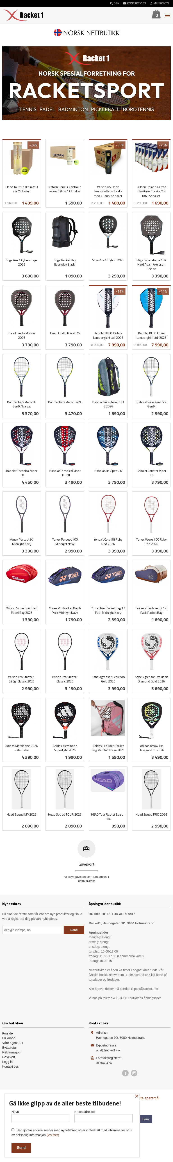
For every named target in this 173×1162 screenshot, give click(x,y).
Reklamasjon (11, 1052)
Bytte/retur (9, 1047)
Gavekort (8, 1057)
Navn (40, 1116)
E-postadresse (103, 1116)
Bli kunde (8, 1038)
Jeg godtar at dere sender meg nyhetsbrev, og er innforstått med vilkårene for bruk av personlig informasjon (71, 1132)
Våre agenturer (12, 1043)
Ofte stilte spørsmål (143, 1098)
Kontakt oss (10, 1066)
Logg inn (8, 1062)
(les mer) (53, 1135)
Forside (7, 1033)
